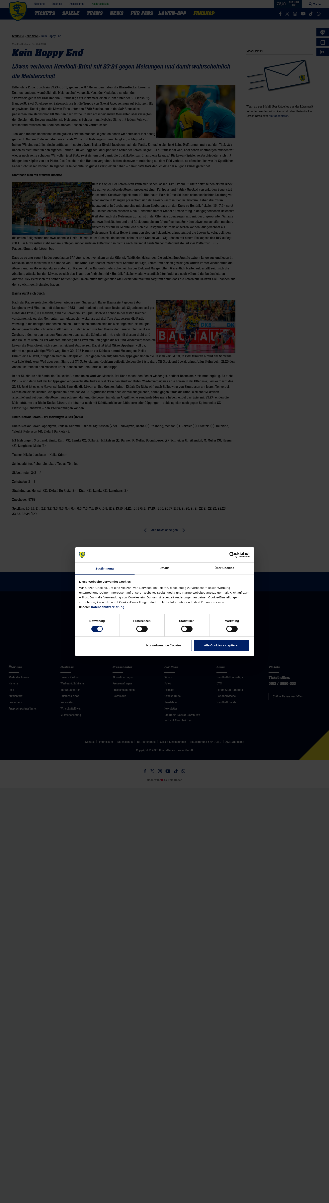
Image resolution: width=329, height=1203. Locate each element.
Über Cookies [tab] (224, 568)
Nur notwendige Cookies (163, 645)
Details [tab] (165, 568)
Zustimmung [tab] (105, 568)
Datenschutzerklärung (107, 607)
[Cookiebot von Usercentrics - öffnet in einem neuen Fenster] (232, 555)
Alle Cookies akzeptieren (221, 645)
